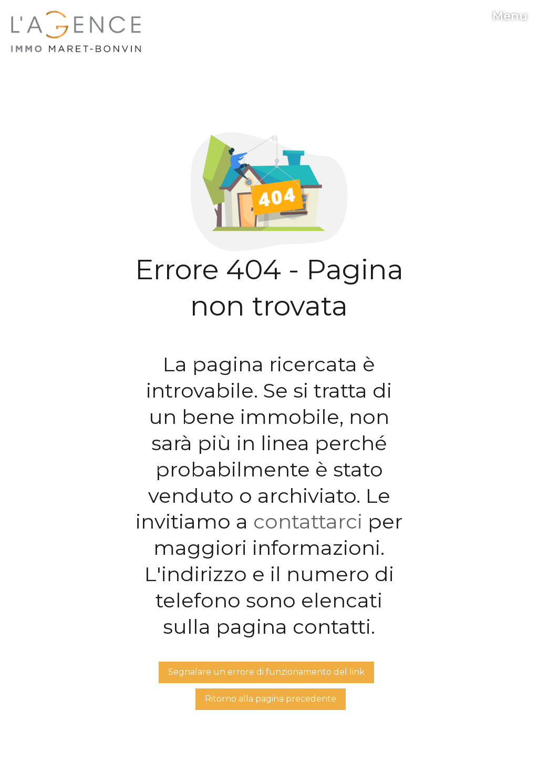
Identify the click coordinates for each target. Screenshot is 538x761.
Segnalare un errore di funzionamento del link (266, 672)
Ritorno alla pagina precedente (270, 699)
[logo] (76, 32)
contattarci (308, 521)
